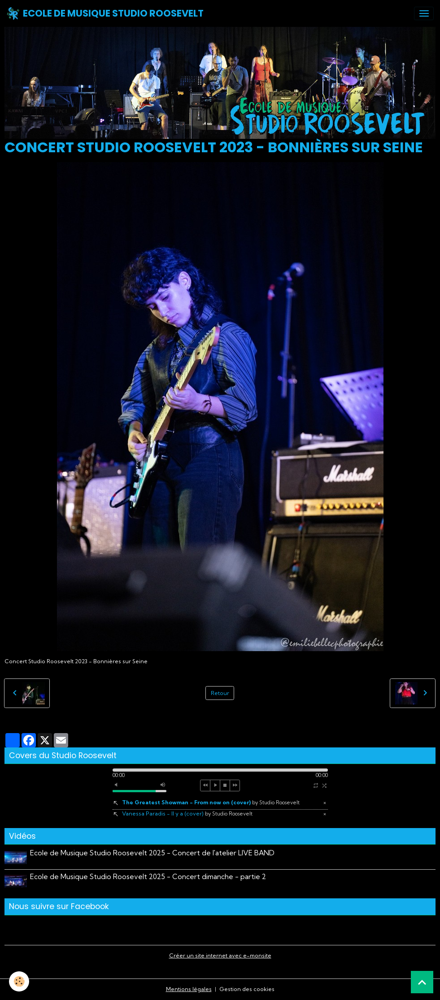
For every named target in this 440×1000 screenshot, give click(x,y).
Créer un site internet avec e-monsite (220, 955)
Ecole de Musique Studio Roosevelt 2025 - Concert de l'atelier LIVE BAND (152, 853)
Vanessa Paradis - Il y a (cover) (187, 813)
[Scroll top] (422, 982)
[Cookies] (19, 981)
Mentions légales (189, 989)
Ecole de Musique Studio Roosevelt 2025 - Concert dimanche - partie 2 (148, 876)
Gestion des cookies (246, 989)
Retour (220, 693)
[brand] (105, 13)
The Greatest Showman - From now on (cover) (211, 802)
